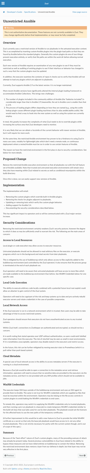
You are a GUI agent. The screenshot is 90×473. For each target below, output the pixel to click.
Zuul (46, 4)
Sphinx (14, 469)
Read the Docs (46, 469)
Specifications (30, 12)
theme (26, 469)
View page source (79, 12)
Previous (9, 455)
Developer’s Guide (14, 12)
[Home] (4, 12)
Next (82, 455)
